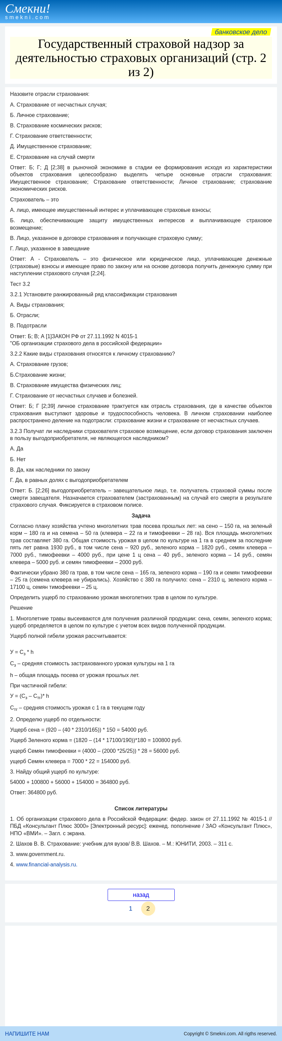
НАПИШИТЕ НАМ (27, 1034)
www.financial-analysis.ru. (46, 864)
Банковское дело (241, 32)
